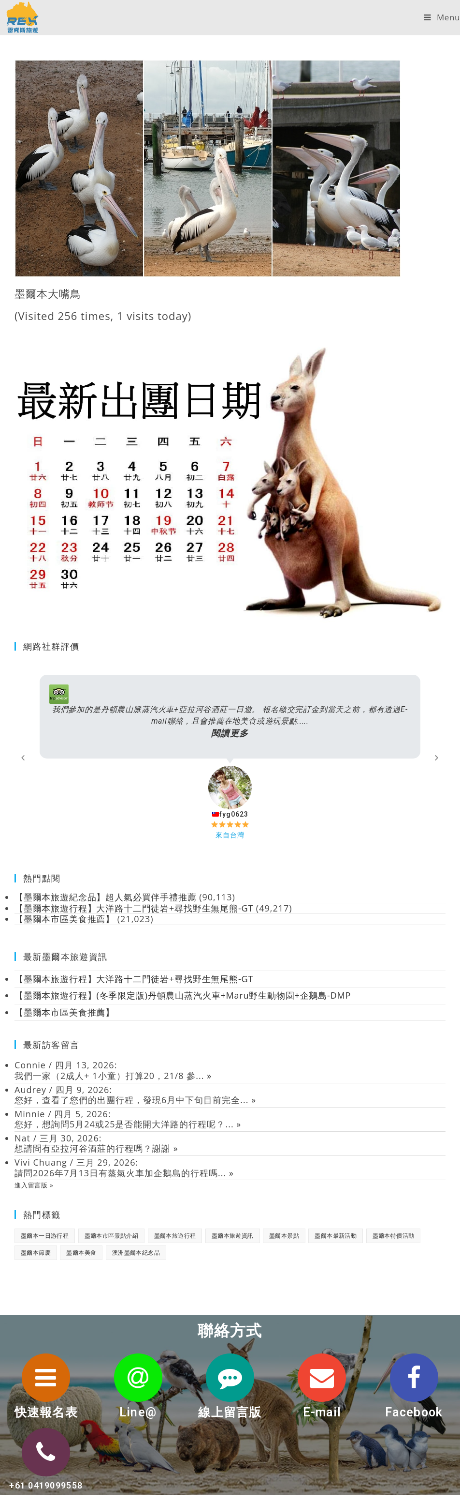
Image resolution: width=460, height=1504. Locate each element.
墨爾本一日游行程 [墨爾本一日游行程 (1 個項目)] (45, 1235)
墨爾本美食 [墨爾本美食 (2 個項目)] (81, 1252)
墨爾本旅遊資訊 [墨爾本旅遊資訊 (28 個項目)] (233, 1235)
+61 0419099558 (46, 1485)
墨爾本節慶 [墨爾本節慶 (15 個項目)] (36, 1252)
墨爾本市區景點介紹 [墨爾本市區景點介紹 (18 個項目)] (112, 1235)
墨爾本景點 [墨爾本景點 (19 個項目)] (284, 1235)
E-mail (321, 1412)
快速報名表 (46, 1412)
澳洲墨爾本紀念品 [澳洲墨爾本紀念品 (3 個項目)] (136, 1252)
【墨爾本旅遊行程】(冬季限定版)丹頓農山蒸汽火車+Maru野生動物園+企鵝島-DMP (184, 995)
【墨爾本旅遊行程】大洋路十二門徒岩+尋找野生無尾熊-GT (135, 979)
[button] (23, 757)
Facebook (414, 1412)
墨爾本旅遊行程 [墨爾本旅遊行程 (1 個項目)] (175, 1235)
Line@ (138, 1412)
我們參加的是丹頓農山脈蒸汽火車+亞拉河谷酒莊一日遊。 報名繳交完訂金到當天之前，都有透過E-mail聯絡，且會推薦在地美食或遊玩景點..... (230, 722)
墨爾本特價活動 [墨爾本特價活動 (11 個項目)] (394, 1235)
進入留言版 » (34, 1185)
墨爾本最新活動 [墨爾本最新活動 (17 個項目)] (336, 1235)
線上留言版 (230, 1412)
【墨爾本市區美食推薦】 (64, 1012)
